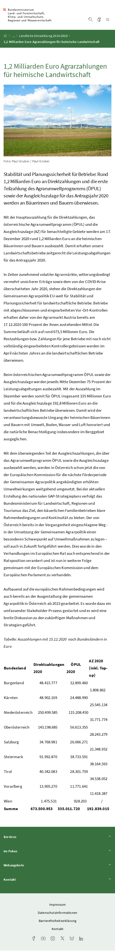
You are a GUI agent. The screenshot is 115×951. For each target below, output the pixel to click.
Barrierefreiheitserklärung (58, 921)
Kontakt (57, 880)
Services (57, 837)
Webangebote (57, 866)
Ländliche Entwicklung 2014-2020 (43, 36)
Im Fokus (57, 851)
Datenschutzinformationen (57, 913)
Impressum (57, 905)
